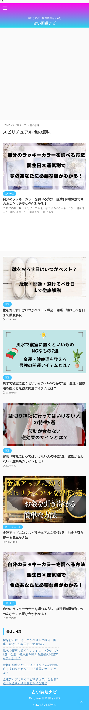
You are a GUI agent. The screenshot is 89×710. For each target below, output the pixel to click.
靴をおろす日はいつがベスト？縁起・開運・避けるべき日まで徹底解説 (29, 641)
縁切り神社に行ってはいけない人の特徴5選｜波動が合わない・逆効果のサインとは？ (30, 668)
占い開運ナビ (44, 23)
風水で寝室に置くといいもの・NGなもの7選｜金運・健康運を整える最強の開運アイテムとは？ (30, 654)
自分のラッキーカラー (63, 208)
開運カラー (36, 212)
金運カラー (22, 212)
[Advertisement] (44, 73)
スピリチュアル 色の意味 (36, 208)
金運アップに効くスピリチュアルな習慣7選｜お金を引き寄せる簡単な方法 (30, 681)
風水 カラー (49, 212)
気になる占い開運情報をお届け (44, 698)
